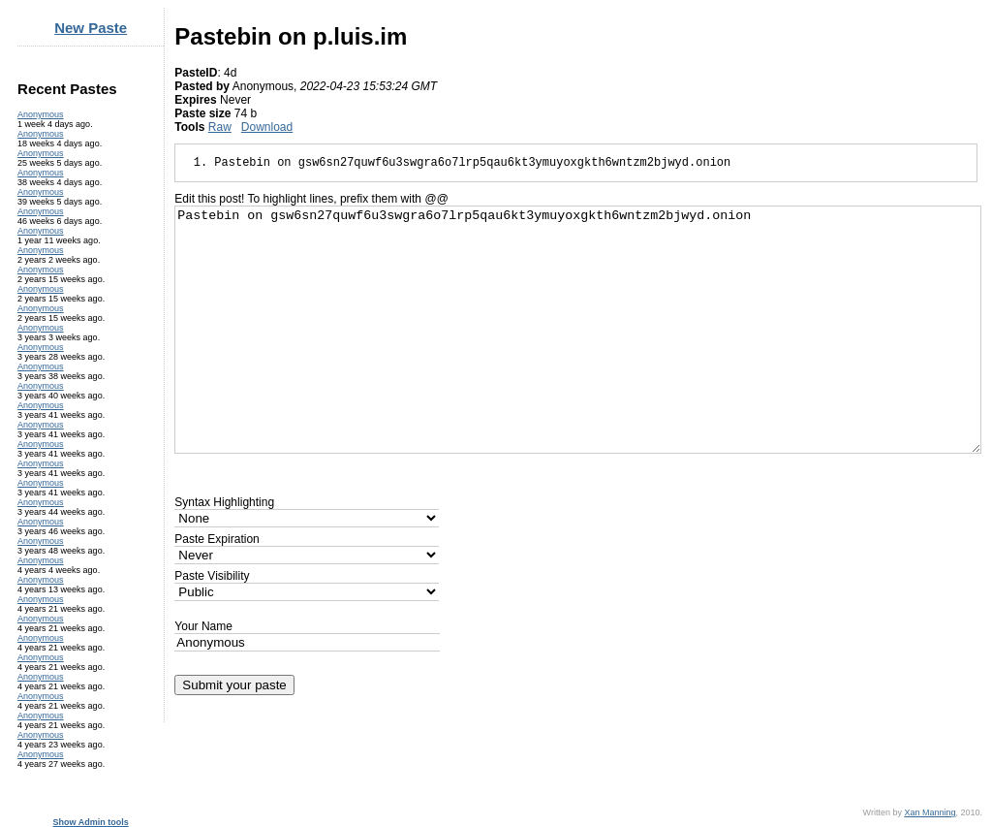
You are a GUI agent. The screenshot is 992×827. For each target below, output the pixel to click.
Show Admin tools (91, 822)
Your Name (203, 626)
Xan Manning (929, 812)
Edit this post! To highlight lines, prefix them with (311, 199)
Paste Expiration (216, 539)
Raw (220, 127)
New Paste (90, 27)
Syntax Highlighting (224, 502)
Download (267, 127)
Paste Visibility (211, 576)
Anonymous (40, 114)
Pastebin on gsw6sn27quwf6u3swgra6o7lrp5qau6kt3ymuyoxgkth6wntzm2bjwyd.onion (577, 330)
